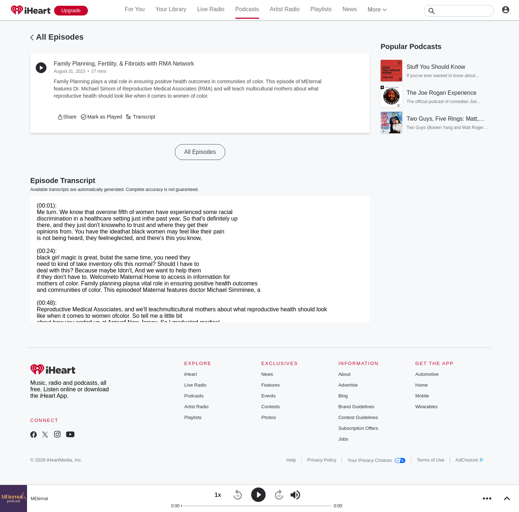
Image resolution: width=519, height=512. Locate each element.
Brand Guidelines (356, 406)
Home (421, 385)
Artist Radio (285, 9)
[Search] (459, 11)
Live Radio (211, 9)
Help (291, 460)
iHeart (190, 374)
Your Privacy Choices (376, 460)
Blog (343, 396)
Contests (270, 406)
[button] (67, 117)
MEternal (39, 498)
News (349, 9)
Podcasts (247, 9)
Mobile (422, 396)
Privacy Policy (321, 460)
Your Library (170, 9)
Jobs (343, 439)
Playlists (321, 9)
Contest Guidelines (358, 417)
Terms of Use (430, 460)
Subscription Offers (358, 428)
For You (135, 9)
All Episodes (60, 36)
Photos (268, 417)
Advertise (348, 385)
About (344, 374)
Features (270, 385)
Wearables (426, 406)
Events (268, 396)
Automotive (427, 374)
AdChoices (469, 460)
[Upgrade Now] (71, 10)
